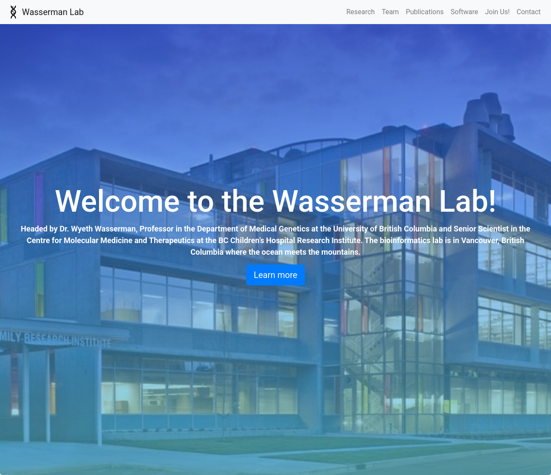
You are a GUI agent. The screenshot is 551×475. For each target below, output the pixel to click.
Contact (529, 12)
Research (360, 12)
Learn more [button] (275, 275)
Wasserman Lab (45, 12)
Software (464, 12)
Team (390, 12)
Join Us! (497, 12)
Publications (425, 12)
